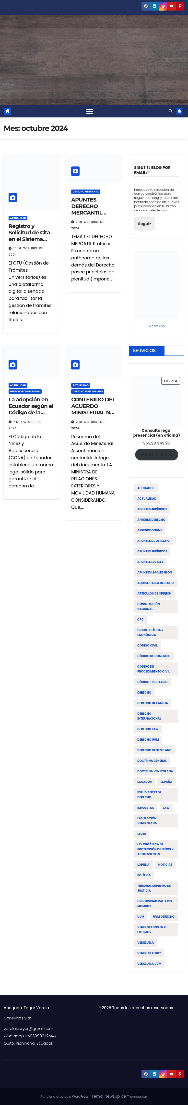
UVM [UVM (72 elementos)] (140, 916)
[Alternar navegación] (89, 111)
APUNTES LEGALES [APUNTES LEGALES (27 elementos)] (150, 562)
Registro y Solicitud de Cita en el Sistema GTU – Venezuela (30, 236)
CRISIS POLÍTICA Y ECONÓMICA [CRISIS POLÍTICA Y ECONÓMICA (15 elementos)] (150, 632)
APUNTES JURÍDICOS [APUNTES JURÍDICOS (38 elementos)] (152, 551)
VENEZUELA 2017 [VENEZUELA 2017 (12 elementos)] (149, 953)
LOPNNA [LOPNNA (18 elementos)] (143, 865)
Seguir (144, 224)
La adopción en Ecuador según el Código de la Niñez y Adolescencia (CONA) (31, 415)
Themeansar (137, 1096)
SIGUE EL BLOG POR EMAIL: (152, 170)
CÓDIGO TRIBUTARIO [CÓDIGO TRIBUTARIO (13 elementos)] (152, 682)
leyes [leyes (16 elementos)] (141, 834)
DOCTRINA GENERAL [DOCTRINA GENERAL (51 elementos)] (152, 761)
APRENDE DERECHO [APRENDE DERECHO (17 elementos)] (151, 520)
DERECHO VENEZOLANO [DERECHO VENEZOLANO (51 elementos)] (154, 750)
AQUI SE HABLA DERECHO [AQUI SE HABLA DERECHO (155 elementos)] (155, 583)
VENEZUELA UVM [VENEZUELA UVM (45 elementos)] (149, 964)
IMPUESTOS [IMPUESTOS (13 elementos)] (145, 808)
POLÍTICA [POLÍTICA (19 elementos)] (144, 875)
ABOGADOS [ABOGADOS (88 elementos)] (145, 488)
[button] (171, 111)
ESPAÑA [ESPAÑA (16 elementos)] (166, 782)
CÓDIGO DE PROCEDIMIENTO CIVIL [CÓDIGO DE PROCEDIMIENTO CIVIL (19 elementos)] (153, 668)
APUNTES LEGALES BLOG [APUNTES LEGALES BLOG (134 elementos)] (154, 572)
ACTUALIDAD (18, 218)
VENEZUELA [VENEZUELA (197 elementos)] (145, 942)
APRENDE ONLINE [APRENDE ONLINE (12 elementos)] (149, 530)
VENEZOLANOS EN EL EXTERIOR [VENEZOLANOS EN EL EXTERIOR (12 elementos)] (152, 929)
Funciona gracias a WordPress (65, 1096)
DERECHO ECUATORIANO (25, 391)
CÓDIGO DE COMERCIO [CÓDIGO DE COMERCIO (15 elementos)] (154, 656)
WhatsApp (157, 326)
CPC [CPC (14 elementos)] (140, 619)
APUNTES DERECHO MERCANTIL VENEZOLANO (89, 209)
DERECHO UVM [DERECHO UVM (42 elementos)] (148, 739)
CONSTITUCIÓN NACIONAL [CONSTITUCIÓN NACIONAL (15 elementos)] (148, 606)
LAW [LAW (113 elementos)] (166, 808)
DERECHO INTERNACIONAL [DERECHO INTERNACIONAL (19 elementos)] (149, 716)
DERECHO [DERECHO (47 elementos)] (144, 692)
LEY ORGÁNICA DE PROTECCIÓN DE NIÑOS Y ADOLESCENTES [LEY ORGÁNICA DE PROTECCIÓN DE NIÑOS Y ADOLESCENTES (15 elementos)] (155, 849)
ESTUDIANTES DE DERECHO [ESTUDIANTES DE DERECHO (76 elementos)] (149, 794)
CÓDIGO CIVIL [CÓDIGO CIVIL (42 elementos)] (147, 645)
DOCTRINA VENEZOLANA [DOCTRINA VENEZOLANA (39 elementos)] (155, 771)
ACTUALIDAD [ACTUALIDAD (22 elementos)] (146, 498)
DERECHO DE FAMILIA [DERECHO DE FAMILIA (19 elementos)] (152, 703)
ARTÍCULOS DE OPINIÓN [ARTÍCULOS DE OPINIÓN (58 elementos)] (154, 593)
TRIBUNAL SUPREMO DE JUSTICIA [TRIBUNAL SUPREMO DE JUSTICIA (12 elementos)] (154, 888)
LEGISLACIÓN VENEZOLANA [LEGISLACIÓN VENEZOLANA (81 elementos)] (147, 820)
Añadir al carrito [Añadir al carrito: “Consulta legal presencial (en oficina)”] (157, 454)
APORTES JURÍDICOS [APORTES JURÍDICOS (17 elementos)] (152, 509)
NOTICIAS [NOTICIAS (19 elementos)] (165, 865)
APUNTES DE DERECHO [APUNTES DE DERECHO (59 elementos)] (153, 541)
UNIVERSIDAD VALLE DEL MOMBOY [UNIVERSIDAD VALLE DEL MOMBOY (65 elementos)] (154, 903)
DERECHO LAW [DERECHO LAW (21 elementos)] (148, 729)
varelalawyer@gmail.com (28, 1028)
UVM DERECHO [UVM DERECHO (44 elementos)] (164, 916)
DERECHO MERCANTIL (86, 191)
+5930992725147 (41, 1036)
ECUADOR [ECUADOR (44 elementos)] (144, 782)
